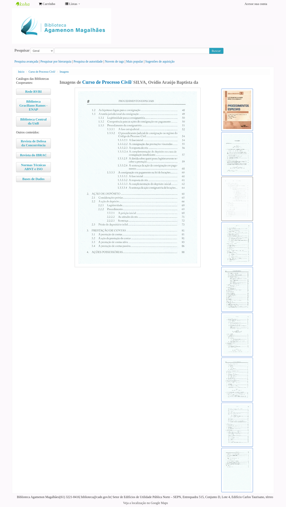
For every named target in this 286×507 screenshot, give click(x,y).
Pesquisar (22, 50)
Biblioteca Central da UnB (33, 121)
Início (21, 71)
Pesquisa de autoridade (88, 61)
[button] (47, 4)
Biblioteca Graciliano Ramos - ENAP (33, 105)
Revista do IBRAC (33, 155)
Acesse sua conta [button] (255, 4)
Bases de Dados (33, 179)
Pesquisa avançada (26, 61)
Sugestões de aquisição (160, 61)
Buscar (216, 51)
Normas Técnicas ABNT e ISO (33, 167)
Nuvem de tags (114, 61)
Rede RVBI (33, 91)
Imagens (64, 71)
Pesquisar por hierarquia (56, 61)
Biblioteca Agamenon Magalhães (26, 4)
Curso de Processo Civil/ (42, 71)
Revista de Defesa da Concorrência (33, 143)
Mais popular (134, 61)
